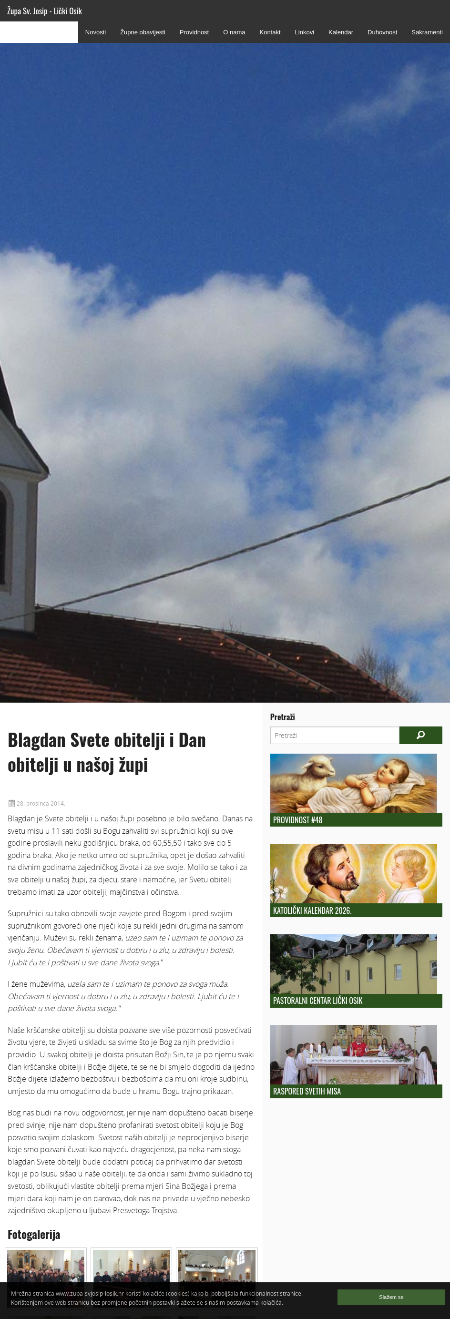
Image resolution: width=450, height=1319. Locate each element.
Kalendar (340, 32)
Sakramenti (427, 32)
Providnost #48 (297, 820)
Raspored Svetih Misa (307, 1091)
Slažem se (391, 1297)
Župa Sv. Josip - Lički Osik (44, 11)
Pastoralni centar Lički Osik (317, 1000)
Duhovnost (382, 32)
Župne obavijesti (142, 32)
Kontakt (269, 32)
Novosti (95, 32)
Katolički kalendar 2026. (312, 910)
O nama (234, 32)
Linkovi (304, 32)
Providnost (194, 32)
